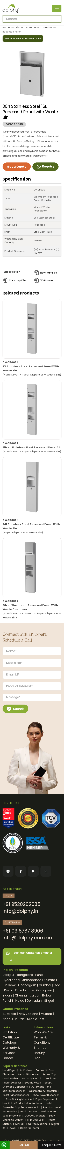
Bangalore (25, 975)
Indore (7, 995)
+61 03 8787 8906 (23, 931)
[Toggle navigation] (56, 8)
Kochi (8, 990)
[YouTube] (33, 871)
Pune (39, 975)
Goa (57, 985)
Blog (37, 1058)
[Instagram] (8, 871)
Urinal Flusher (11, 1078)
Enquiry (45, 166)
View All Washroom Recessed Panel (22, 38)
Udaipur (9, 975)
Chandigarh (27, 985)
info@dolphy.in (20, 911)
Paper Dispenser (45, 1099)
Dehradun (34, 1000)
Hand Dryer (9, 1070)
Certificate (11, 1037)
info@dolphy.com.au (27, 937)
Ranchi (8, 1000)
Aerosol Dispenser (29, 1074)
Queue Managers (35, 1115)
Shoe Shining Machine (19, 1099)
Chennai (21, 995)
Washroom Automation (26, 27)
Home (6, 27)
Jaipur (35, 995)
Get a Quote (16, 166)
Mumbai (45, 985)
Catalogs (10, 1042)
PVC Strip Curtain (32, 1078)
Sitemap (40, 1047)
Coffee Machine (38, 1124)
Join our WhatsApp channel (29, 957)
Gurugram (44, 990)
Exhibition (10, 1032)
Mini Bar (20, 1124)
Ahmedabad (31, 980)
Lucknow (9, 985)
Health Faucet (29, 1111)
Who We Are (43, 1032)
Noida (19, 1000)
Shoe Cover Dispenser (46, 1095)
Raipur (47, 995)
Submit (15, 709)
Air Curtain (26, 1070)
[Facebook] (20, 871)
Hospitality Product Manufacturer (23, 1103)
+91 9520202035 (21, 904)
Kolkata (49, 980)
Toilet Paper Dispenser (16, 1095)
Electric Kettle (33, 1082)
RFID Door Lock (36, 1119)
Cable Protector (29, 1128)
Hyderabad (11, 980)
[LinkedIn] (45, 871)
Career (8, 1058)
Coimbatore (24, 990)
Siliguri (49, 1000)
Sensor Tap (50, 1074)
